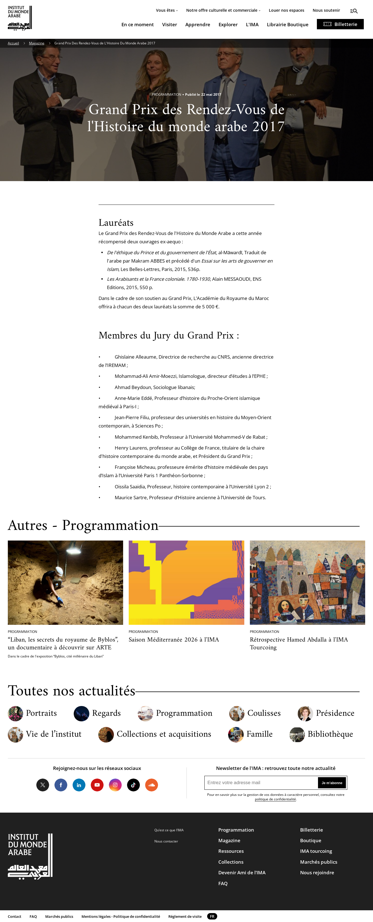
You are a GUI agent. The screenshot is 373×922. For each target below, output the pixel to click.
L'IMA (252, 24)
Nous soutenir (326, 10)
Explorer (228, 24)
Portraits (41, 714)
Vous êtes (165, 10)
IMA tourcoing (316, 851)
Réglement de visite (185, 916)
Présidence (335, 714)
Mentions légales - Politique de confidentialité (121, 916)
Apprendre (197, 24)
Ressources (231, 851)
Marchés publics (318, 862)
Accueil (13, 43)
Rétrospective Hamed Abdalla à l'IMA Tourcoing (299, 644)
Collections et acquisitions (164, 735)
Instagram (115, 785)
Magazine (36, 43)
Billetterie (345, 24)
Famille (260, 735)
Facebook (60, 785)
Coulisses (264, 714)
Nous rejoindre (317, 872)
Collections (230, 862)
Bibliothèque (330, 735)
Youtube (97, 785)
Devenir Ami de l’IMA (242, 872)
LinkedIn (79, 785)
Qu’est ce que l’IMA (169, 830)
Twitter (42, 785)
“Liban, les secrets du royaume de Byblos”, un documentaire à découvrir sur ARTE (63, 644)
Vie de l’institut (54, 735)
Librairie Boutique (288, 24)
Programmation (184, 714)
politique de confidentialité (275, 799)
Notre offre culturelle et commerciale (221, 10)
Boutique (310, 840)
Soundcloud (151, 785)
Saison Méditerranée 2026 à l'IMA (174, 640)
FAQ (223, 883)
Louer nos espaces (286, 10)
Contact (14, 916)
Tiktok (133, 785)
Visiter (169, 24)
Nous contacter (166, 841)
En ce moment (137, 24)
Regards (106, 714)
